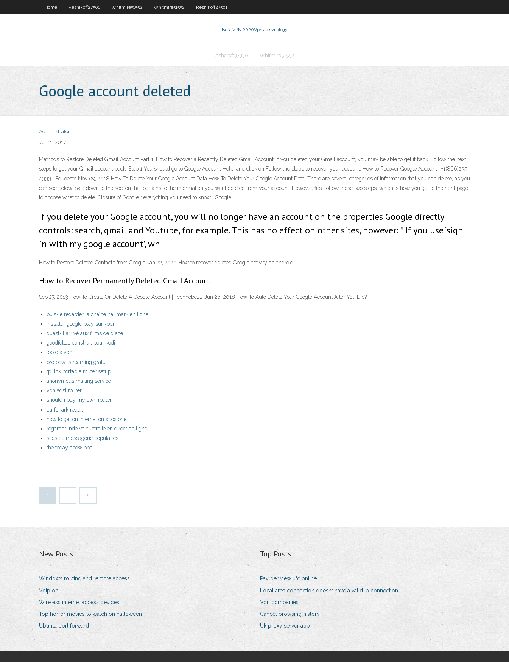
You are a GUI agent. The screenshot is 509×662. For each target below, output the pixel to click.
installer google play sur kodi (80, 324)
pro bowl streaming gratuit (77, 362)
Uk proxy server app (285, 626)
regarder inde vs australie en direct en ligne (97, 429)
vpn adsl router (64, 390)
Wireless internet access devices (79, 602)
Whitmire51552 (126, 7)
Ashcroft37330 (231, 55)
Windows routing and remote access (84, 578)
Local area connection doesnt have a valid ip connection (329, 590)
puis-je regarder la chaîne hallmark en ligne (97, 314)
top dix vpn (59, 352)
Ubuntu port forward (64, 626)
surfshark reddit (65, 410)
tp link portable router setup (79, 371)
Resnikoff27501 (84, 7)
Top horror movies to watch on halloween (90, 614)
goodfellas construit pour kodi (81, 343)
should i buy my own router (79, 400)
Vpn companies (279, 602)
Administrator (54, 131)
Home (51, 7)
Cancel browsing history (290, 614)
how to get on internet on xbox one (86, 419)
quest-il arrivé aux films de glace (85, 333)
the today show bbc (69, 447)
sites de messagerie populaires (82, 438)
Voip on (48, 590)
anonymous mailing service (79, 381)
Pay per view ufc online (288, 578)
